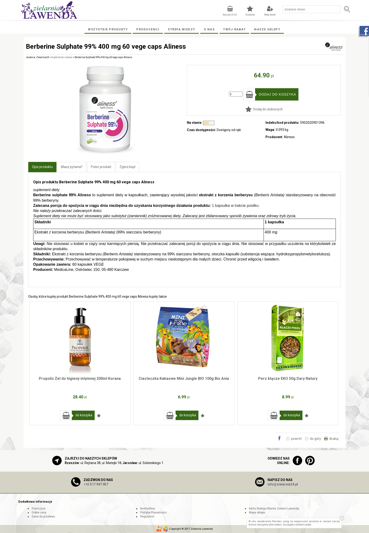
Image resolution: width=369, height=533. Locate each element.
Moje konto (270, 14)
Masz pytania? (72, 167)
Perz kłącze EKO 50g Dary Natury (287, 378)
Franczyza (38, 508)
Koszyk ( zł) (230, 14)
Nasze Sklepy (267, 29)
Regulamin (147, 516)
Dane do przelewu (43, 516)
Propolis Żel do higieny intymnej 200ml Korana (80, 378)
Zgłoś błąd (127, 167)
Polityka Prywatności (153, 512)
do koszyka (84, 415)
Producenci (147, 29)
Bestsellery (147, 508)
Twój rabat (234, 29)
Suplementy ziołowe (61, 57)
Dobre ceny (39, 512)
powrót (296, 439)
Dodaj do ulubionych (268, 109)
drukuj (333, 439)
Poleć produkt (101, 167)
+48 (96, 484)
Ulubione (250, 14)
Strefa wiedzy (181, 29)
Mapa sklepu (257, 512)
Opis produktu (42, 167)
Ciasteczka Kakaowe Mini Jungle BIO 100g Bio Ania (184, 378)
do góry (315, 439)
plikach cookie (303, 524)
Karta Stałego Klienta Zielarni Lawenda (274, 508)
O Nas (209, 29)
